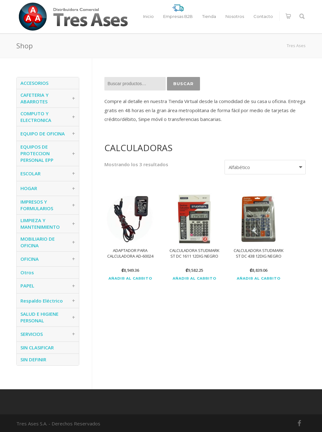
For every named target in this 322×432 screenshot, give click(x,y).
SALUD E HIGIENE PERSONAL (39, 317)
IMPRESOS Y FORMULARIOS (36, 205)
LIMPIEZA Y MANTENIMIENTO (40, 223)
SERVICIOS (31, 334)
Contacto (263, 16)
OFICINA (29, 259)
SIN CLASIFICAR (37, 347)
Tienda (209, 16)
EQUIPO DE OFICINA (42, 133)
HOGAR (28, 188)
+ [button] (73, 98)
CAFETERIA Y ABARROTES (34, 98)
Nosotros (234, 16)
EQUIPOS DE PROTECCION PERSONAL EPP (36, 153)
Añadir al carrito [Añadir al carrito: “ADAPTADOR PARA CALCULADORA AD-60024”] (130, 278)
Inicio (148, 16)
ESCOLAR (30, 173)
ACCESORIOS (34, 83)
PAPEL (27, 285)
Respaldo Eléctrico (41, 301)
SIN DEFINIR (33, 359)
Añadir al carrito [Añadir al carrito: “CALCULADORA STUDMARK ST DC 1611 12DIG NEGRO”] (194, 278)
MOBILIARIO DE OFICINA (37, 242)
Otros (27, 272)
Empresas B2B (178, 16)
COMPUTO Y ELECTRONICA (35, 116)
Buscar (183, 83)
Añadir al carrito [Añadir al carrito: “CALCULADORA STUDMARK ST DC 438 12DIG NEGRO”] (258, 278)
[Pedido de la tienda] (265, 167)
